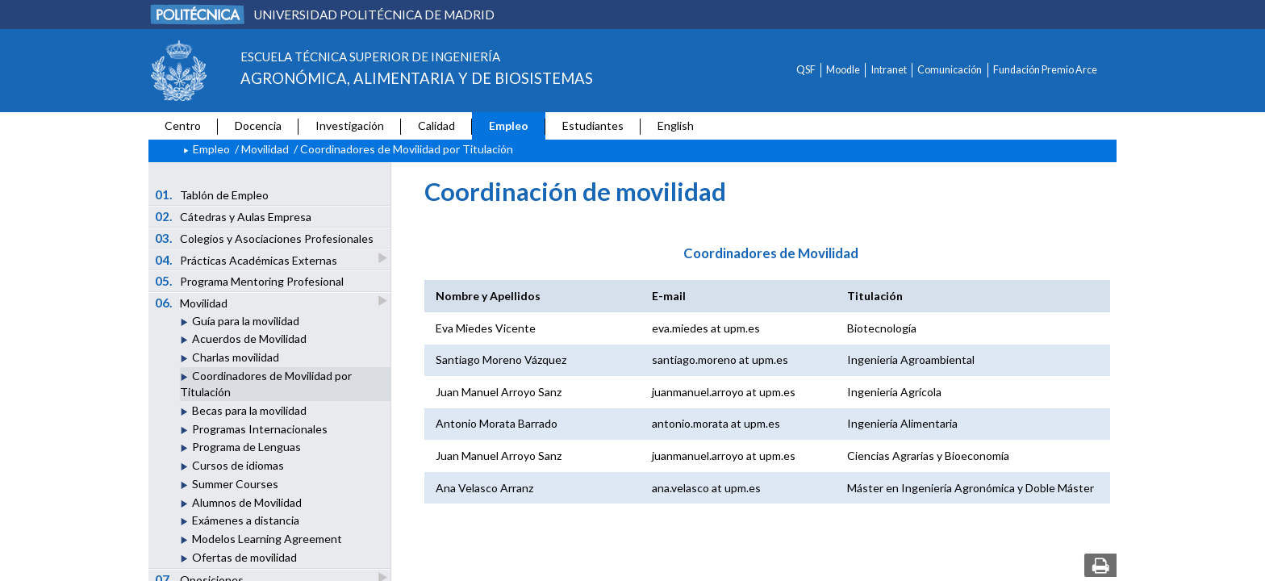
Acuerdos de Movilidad (249, 338)
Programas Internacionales (260, 429)
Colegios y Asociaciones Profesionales (264, 238)
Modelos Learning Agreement (267, 538)
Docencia (258, 125)
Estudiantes (593, 125)
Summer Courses (235, 484)
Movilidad (265, 149)
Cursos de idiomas (238, 465)
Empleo (508, 125)
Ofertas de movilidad (244, 557)
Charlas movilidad (235, 357)
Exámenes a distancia (245, 520)
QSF (806, 70)
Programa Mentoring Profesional (249, 281)
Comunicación (949, 70)
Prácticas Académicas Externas (247, 259)
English (676, 125)
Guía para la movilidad (245, 321)
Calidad (436, 125)
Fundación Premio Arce (1045, 70)
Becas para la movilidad (249, 410)
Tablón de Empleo (212, 194)
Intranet (889, 70)
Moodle (843, 70)
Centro (183, 125)
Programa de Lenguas (246, 447)
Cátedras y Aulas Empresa (233, 216)
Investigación (349, 125)
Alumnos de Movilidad (247, 502)
